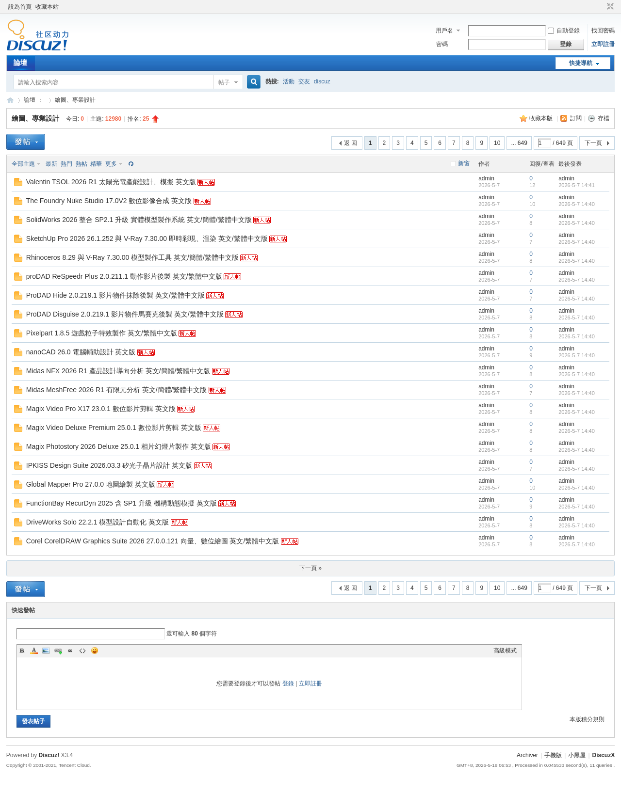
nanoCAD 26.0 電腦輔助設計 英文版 (81, 352)
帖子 (224, 82)
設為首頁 (20, 6)
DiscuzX (603, 755)
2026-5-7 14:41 (576, 185)
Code (82, 650)
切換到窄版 (609, 6)
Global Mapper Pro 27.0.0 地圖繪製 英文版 (90, 484)
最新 (51, 163)
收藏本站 (47, 6)
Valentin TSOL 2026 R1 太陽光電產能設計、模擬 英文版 (111, 182)
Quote (70, 650)
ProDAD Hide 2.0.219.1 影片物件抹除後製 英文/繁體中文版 (115, 295)
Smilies (94, 650)
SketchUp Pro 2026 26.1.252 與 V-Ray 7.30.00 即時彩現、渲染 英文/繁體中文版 (147, 238)
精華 (96, 163)
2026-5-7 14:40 (576, 204)
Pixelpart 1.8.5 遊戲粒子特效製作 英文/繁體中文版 (101, 333)
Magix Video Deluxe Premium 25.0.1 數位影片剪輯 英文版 (113, 427)
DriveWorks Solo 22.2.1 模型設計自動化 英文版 (97, 522)
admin (486, 178)
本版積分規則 (587, 719)
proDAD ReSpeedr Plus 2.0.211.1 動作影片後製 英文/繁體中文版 (124, 276)
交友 (304, 81)
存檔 (603, 118)
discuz (322, 81)
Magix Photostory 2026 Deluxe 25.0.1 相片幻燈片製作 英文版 (118, 446)
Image (46, 650)
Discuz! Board (10, 100)
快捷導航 (580, 63)
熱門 (66, 163)
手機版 (553, 755)
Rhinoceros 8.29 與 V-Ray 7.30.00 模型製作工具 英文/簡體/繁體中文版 (132, 257)
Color (34, 650)
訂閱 (576, 118)
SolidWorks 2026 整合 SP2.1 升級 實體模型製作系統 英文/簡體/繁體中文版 (139, 219)
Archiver (527, 755)
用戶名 (444, 30)
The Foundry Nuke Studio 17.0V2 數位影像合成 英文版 (109, 201)
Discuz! (49, 755)
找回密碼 (603, 30)
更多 (111, 163)
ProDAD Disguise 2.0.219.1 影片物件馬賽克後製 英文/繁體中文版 (125, 314)
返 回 (350, 143)
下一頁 (593, 143)
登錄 (288, 683)
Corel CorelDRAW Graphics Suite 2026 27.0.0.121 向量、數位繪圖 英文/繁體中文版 (152, 541)
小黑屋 (577, 755)
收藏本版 (541, 118)
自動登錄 (564, 30)
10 (497, 143)
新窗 (464, 163)
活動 (288, 81)
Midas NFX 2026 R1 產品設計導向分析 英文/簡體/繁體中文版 (118, 371)
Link (58, 650)
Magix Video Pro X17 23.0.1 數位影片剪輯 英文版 (101, 409)
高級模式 (505, 650)
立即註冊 (603, 44)
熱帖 (81, 163)
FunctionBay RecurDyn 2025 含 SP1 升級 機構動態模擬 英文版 (121, 503)
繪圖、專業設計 (75, 99)
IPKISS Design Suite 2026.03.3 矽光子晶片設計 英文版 (109, 465)
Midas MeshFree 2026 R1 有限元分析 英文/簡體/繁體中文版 (116, 390)
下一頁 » (310, 568)
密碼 (442, 44)
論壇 (20, 62)
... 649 (519, 143)
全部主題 (23, 163)
